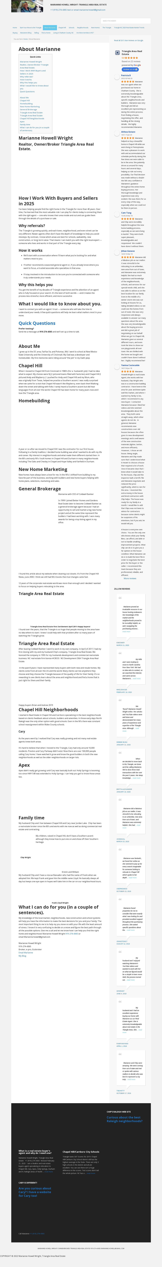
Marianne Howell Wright (31, 71)
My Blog (22, 965)
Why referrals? (26, 86)
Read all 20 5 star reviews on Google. (129, 49)
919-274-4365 (72, 943)
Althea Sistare (128, 141)
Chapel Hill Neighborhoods (32, 127)
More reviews (130, 587)
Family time (25, 133)
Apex (22, 131)
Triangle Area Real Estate (31, 122)
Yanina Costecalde (130, 374)
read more (49, 1181)
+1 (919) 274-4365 (37, 1243)
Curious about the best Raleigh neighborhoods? (125, 1128)
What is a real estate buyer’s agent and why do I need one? (35, 1161)
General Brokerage (28, 118)
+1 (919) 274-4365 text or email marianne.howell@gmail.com (77, 9)
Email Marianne (26, 962)
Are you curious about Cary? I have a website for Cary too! (35, 1201)
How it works (26, 89)
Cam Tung (126, 222)
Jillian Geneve (128, 260)
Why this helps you (28, 92)
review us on (130, 78)
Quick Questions (27, 100)
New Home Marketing (30, 115)
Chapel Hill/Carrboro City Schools (81, 1161)
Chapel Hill (25, 109)
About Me (24, 107)
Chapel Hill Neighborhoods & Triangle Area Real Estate (27, 6)
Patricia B (126, 84)
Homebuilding (26, 113)
